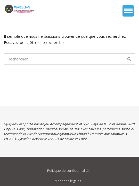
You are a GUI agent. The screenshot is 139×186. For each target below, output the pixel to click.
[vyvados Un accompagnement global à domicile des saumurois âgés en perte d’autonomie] (19, 9)
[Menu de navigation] (128, 11)
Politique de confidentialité (68, 170)
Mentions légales (68, 181)
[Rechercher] (64, 59)
